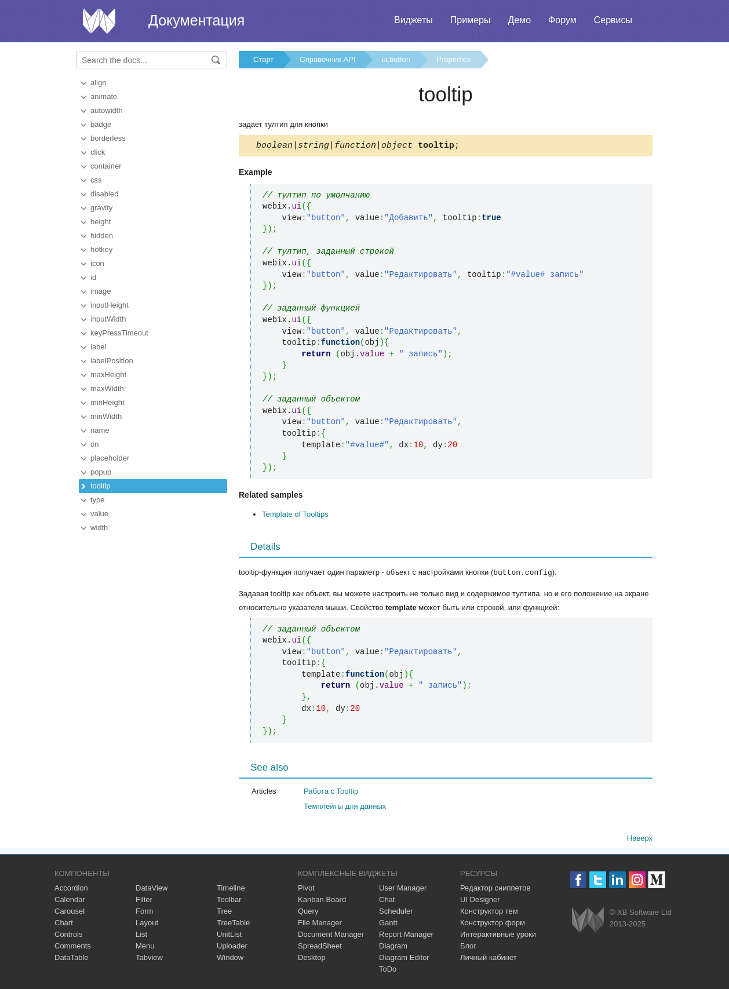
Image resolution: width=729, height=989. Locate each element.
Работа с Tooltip (331, 792)
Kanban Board (322, 900)
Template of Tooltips (295, 516)
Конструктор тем (489, 912)
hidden (101, 235)
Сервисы (613, 20)
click (97, 152)
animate (103, 96)
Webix (588, 921)
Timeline (231, 889)
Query (308, 912)
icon (97, 263)
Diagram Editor (404, 958)
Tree (224, 912)
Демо (519, 20)
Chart (63, 923)
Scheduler (396, 912)
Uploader (232, 947)
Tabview (149, 958)
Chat (387, 900)
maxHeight (108, 374)
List (141, 935)
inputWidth (108, 319)
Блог (468, 947)
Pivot (306, 889)
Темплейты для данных (345, 807)
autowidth (106, 110)
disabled (104, 193)
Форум (562, 20)
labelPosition (111, 360)
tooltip (100, 485)
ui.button (395, 59)
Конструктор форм (492, 923)
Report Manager (406, 935)
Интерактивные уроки (498, 935)
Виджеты (413, 20)
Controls (68, 935)
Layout (147, 923)
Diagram (393, 947)
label (98, 346)
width (99, 527)
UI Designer (480, 900)
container (105, 166)
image (100, 291)
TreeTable (233, 923)
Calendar (69, 900)
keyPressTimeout (119, 333)
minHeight (107, 402)
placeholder (109, 458)
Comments (72, 947)
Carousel (69, 912)
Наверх (640, 839)
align (98, 82)
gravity (101, 207)
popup (100, 472)
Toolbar (229, 900)
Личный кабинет (488, 958)
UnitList (229, 935)
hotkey (101, 249)
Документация (196, 20)
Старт (263, 59)
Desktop (312, 958)
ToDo (387, 970)
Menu (145, 947)
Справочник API (327, 59)
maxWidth (107, 388)
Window (230, 958)
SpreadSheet (320, 947)
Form (144, 912)
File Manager (320, 923)
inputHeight (109, 305)
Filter (144, 900)
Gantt (388, 923)
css (96, 180)
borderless (108, 138)
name (100, 430)
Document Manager (331, 935)
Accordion (71, 889)
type (97, 499)
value (99, 513)
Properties (453, 59)
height (100, 221)
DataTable (71, 958)
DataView (151, 889)
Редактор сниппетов (495, 889)
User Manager (403, 889)
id (93, 277)
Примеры (470, 20)
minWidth (106, 416)
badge (100, 124)
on (94, 444)
